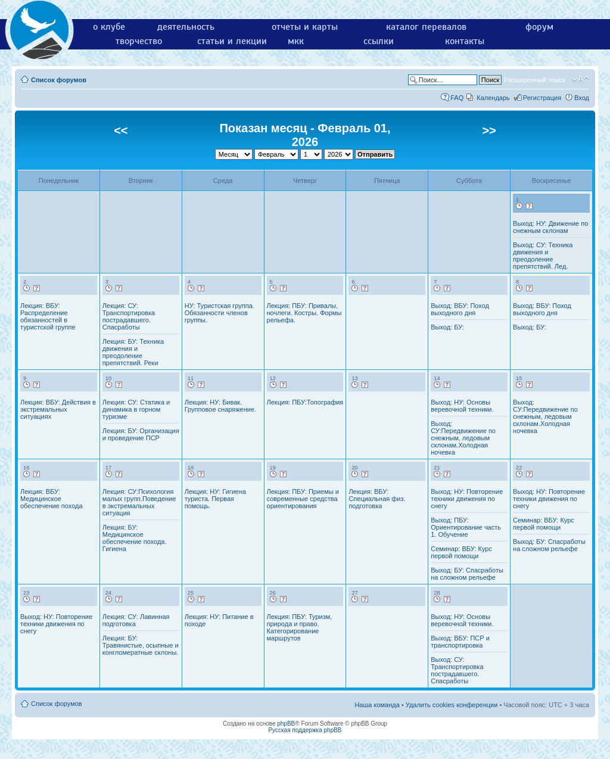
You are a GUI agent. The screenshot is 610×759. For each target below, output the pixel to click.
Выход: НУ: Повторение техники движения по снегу (467, 498)
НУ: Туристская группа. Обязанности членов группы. (219, 312)
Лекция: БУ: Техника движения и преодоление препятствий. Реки (133, 352)
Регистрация (542, 97)
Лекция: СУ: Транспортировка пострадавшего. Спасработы (128, 316)
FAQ (456, 97)
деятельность (185, 27)
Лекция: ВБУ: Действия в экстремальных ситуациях (58, 409)
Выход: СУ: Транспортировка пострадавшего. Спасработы (457, 670)
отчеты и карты (305, 27)
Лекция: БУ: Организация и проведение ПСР (140, 434)
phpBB (286, 723)
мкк (296, 41)
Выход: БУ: (447, 327)
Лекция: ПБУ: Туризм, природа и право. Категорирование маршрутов (299, 627)
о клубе (109, 27)
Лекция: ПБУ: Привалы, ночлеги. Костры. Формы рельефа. (304, 312)
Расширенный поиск (534, 79)
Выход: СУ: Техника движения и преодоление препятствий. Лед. (542, 255)
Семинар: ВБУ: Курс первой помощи (461, 552)
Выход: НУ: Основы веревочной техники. (462, 406)
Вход (581, 97)
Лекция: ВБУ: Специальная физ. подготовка (376, 498)
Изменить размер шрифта (580, 79)
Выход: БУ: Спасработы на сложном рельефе (467, 574)
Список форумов (58, 79)
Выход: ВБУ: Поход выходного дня (460, 309)
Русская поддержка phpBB (304, 730)
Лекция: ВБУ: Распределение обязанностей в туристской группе (48, 316)
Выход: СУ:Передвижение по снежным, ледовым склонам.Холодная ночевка (463, 438)
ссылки (378, 41)
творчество (139, 41)
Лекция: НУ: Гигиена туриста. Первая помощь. (215, 498)
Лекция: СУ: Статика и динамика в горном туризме (136, 409)
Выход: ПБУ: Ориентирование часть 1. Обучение (466, 527)
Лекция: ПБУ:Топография (305, 402)
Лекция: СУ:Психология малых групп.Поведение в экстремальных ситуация (139, 502)
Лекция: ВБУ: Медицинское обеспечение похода (51, 498)
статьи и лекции (232, 41)
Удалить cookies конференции (452, 704)
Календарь (493, 97)
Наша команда (376, 704)
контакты (464, 41)
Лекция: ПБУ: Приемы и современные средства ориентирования (303, 498)
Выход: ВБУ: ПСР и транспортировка (460, 641)
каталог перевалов (426, 27)
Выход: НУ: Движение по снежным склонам (550, 227)
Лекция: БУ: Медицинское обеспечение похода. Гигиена (134, 538)
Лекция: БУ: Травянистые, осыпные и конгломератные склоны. (140, 645)
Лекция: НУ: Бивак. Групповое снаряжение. (220, 406)
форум (539, 27)
